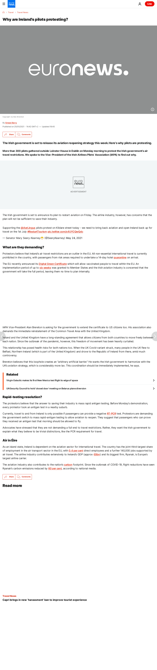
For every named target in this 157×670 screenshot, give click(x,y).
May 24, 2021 (74, 238)
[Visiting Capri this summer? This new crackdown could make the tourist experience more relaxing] (78, 599)
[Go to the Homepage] (11, 4)
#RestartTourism (37, 231)
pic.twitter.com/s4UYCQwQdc (65, 231)
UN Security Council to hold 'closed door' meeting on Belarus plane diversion (46, 388)
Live (149, 3)
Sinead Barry (11, 123)
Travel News (22, 12)
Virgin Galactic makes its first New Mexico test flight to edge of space (42, 380)
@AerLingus (28, 227)
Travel (11, 12)
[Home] (3, 12)
